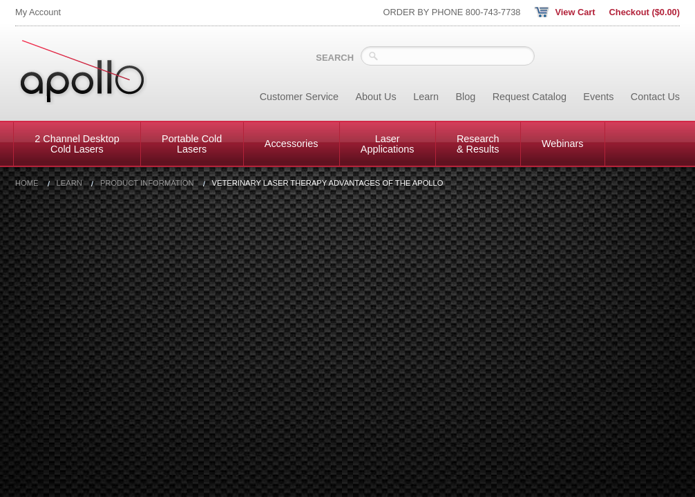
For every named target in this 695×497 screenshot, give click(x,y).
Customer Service (299, 96)
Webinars (563, 143)
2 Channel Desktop (77, 143)
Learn (426, 96)
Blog (465, 96)
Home (27, 183)
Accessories (291, 143)
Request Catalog (530, 96)
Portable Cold (192, 143)
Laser (388, 143)
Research (478, 143)
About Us (376, 96)
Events (598, 96)
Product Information (147, 183)
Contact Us (655, 96)
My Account (38, 12)
